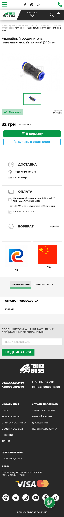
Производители (12, 458)
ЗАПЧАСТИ (6, 26)
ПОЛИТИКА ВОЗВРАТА (44, 429)
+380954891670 (13, 386)
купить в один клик (34, 142)
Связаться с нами (43, 410)
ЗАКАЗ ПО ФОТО (11, 416)
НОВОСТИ (7, 435)
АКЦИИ (6, 441)
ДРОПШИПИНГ (40, 422)
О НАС (5, 410)
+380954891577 (13, 383)
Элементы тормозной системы (24, 26)
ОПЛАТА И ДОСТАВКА (14, 422)
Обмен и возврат (12, 429)
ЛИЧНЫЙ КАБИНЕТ (42, 416)
